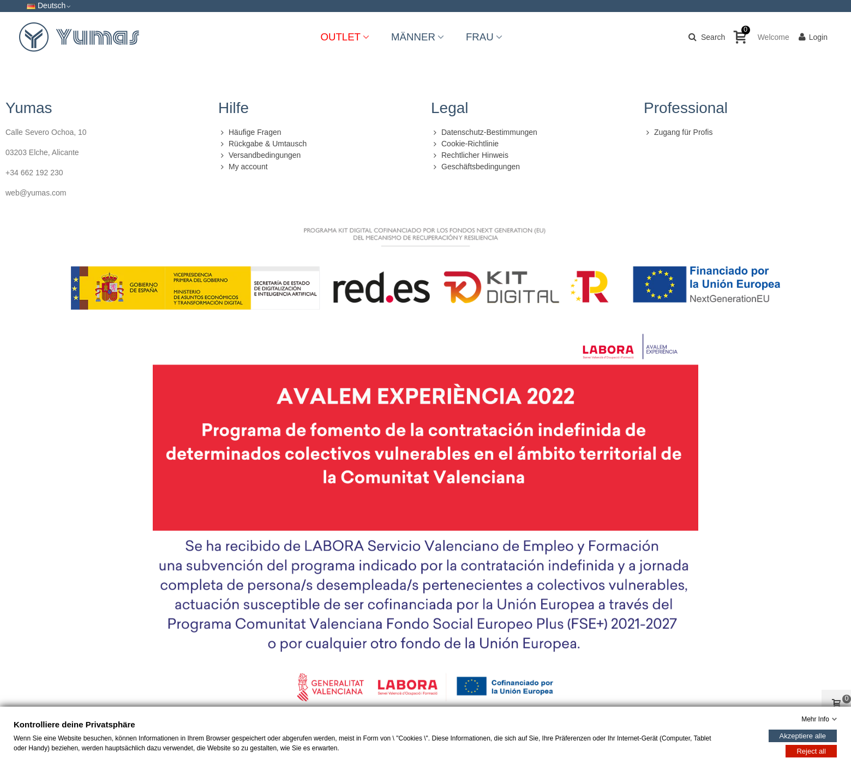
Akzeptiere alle (803, 736)
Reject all (810, 751)
